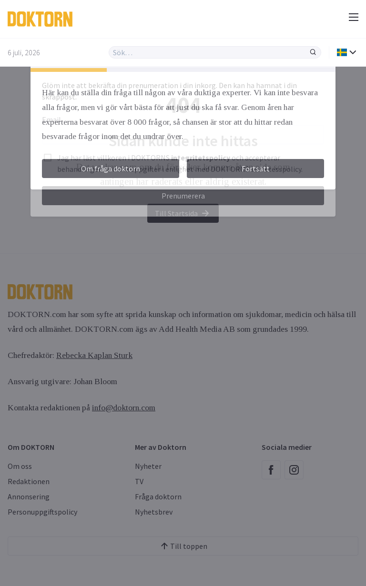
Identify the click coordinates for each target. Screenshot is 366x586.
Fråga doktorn (158, 496)
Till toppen (183, 546)
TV (139, 481)
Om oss (20, 466)
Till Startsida (183, 213)
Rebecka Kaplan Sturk (94, 355)
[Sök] (313, 52)
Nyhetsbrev (154, 511)
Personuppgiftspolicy (42, 511)
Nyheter (148, 466)
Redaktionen (29, 481)
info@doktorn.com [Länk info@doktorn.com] (123, 407)
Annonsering (29, 496)
